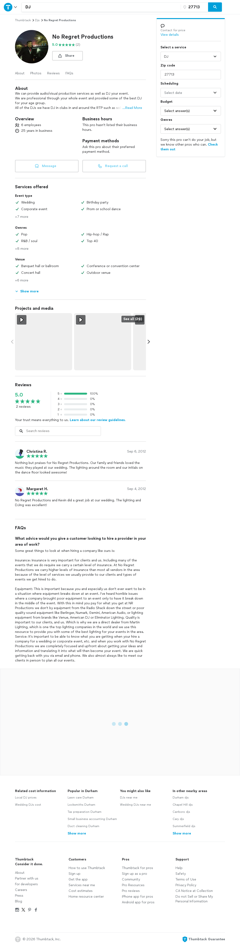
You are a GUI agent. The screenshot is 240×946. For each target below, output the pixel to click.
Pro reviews (131, 891)
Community (131, 879)
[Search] (215, 7)
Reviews (53, 73)
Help (179, 868)
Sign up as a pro (134, 874)
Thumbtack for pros (137, 868)
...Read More (132, 108)
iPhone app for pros (137, 897)
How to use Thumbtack (87, 868)
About (20, 73)
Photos (35, 73)
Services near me (82, 885)
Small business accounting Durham (92, 819)
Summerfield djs (184, 826)
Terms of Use (185, 879)
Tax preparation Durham (84, 812)
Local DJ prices (25, 797)
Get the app (78, 879)
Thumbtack (23, 20)
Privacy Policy (185, 885)
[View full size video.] (43, 341)
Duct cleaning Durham (83, 826)
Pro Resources (133, 885)
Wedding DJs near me (135, 804)
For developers (26, 884)
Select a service (173, 47)
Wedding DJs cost (28, 804)
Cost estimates (81, 891)
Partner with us (26, 878)
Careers (21, 890)
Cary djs (178, 819)
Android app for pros (138, 902)
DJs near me (128, 797)
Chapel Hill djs (183, 804)
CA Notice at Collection (194, 891)
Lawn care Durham (81, 797)
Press (19, 896)
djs (37, 20)
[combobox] (101, 7)
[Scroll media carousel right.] (149, 341)
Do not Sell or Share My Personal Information (194, 899)
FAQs (69, 73)
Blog (18, 901)
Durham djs (181, 797)
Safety (180, 874)
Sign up (74, 874)
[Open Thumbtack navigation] (10, 7)
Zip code (167, 65)
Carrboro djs (181, 812)
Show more (77, 833)
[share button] (67, 56)
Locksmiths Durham (81, 804)
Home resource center (86, 897)
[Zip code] (194, 7)
